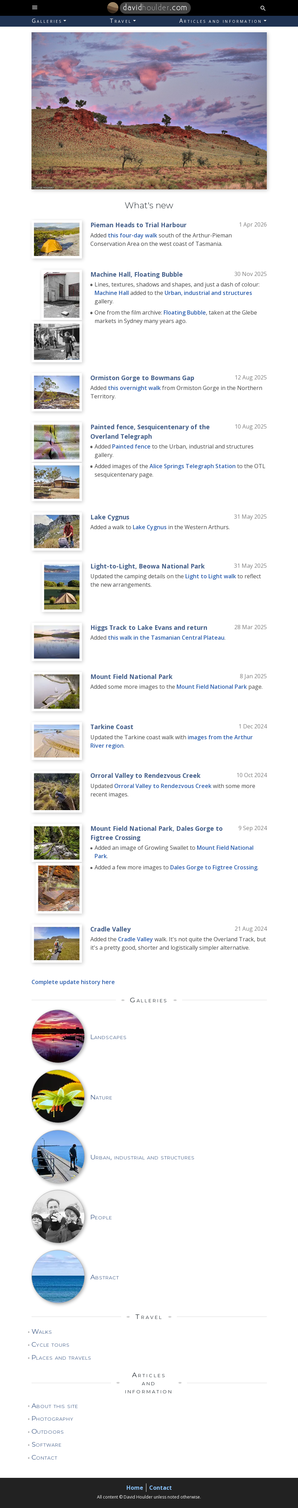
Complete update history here (73, 982)
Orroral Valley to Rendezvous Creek (145, 775)
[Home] (112, 7)
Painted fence (112, 427)
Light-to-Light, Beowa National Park (147, 566)
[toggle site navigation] (35, 8)
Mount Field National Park (131, 676)
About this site (55, 1405)
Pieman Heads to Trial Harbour (138, 225)
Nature (101, 1097)
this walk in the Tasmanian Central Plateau (166, 637)
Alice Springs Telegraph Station (193, 466)
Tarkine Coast (111, 726)
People (101, 1217)
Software (47, 1444)
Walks (42, 1331)
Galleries (47, 21)
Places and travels (61, 1357)
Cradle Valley (110, 929)
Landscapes (108, 1036)
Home (134, 1488)
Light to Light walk (210, 576)
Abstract (104, 1277)
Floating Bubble (158, 274)
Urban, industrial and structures (208, 293)
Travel (121, 21)
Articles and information (220, 21)
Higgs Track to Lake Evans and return (148, 627)
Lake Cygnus (109, 517)
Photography (53, 1418)
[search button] (263, 8)
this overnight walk (134, 388)
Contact (45, 1457)
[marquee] (149, 110)
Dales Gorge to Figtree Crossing (213, 867)
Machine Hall (110, 274)
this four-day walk (132, 235)
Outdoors (48, 1431)
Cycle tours (51, 1344)
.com (155, 7)
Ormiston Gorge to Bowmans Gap (142, 377)
